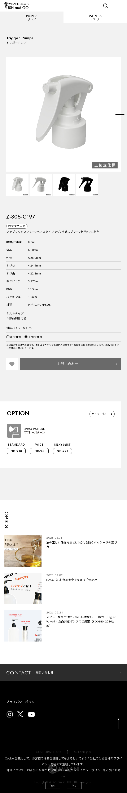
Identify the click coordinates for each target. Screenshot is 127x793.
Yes (52, 785)
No (74, 785)
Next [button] (119, 114)
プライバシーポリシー (22, 702)
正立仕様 (14, 337)
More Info (102, 414)
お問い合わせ (87, 364)
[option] (63, 114)
